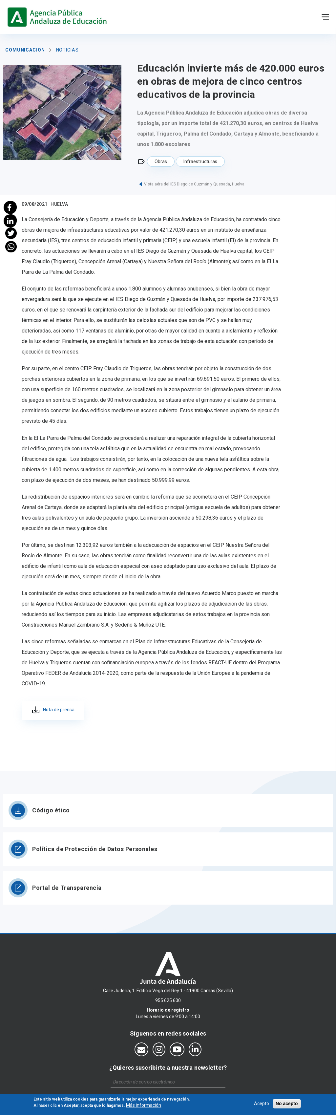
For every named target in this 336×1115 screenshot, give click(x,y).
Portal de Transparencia (67, 887)
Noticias (67, 50)
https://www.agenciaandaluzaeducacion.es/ (58, 17)
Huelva (59, 204)
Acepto (261, 1103)
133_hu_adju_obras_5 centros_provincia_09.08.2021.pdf (53, 710)
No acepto (287, 1103)
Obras (161, 161)
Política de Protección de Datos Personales (95, 849)
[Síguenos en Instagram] (159, 1049)
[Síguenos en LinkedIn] (195, 1049)
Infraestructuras (200, 161)
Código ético (51, 810)
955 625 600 (168, 1000)
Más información (143, 1105)
